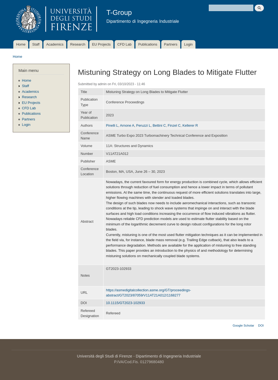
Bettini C (159, 125)
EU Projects (101, 44)
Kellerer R (190, 125)
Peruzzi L (143, 125)
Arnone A (127, 125)
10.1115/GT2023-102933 (125, 303)
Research (78, 44)
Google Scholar (243, 325)
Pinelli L (112, 125)
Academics (55, 44)
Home (21, 44)
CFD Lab (124, 44)
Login (188, 44)
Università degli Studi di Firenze (104, 356)
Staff (36, 44)
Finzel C (174, 125)
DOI (261, 325)
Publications (147, 44)
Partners (170, 44)
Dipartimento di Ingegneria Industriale (168, 356)
